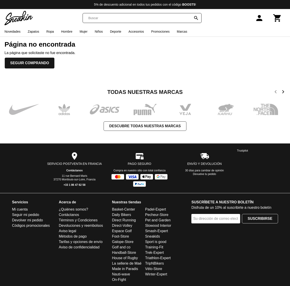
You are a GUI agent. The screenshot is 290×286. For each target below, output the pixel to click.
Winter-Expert (156, 274)
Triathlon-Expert (158, 258)
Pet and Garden (158, 220)
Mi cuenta (20, 209)
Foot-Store (120, 236)
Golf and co (121, 247)
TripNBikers (154, 263)
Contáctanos (74, 170)
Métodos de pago (73, 236)
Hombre (66, 31)
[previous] (275, 93)
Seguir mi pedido (25, 215)
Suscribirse (260, 218)
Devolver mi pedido (27, 220)
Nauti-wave (121, 274)
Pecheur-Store (156, 215)
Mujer (84, 31)
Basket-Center (123, 209)
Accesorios (136, 31)
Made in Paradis (125, 269)
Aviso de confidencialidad (79, 247)
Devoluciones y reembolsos (81, 225)
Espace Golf (122, 231)
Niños (99, 31)
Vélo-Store (153, 269)
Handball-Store (124, 252)
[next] (283, 93)
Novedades (13, 31)
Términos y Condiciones (78, 220)
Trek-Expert (154, 252)
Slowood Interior (158, 225)
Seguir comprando (29, 63)
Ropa (50, 31)
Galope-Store (122, 242)
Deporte (115, 31)
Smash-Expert (156, 231)
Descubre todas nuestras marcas (145, 126)
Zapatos (33, 31)
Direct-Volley (122, 225)
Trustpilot (242, 150)
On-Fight (119, 279)
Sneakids (152, 236)
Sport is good (155, 242)
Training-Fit (154, 247)
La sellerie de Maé (127, 263)
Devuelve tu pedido (204, 174)
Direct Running (124, 220)
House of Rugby (125, 258)
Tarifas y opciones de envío (81, 242)
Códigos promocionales (31, 225)
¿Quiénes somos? (73, 209)
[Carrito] (277, 18)
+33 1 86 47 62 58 (75, 184)
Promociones (160, 31)
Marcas (182, 31)
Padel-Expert (155, 209)
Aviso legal (67, 231)
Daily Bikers (121, 215)
